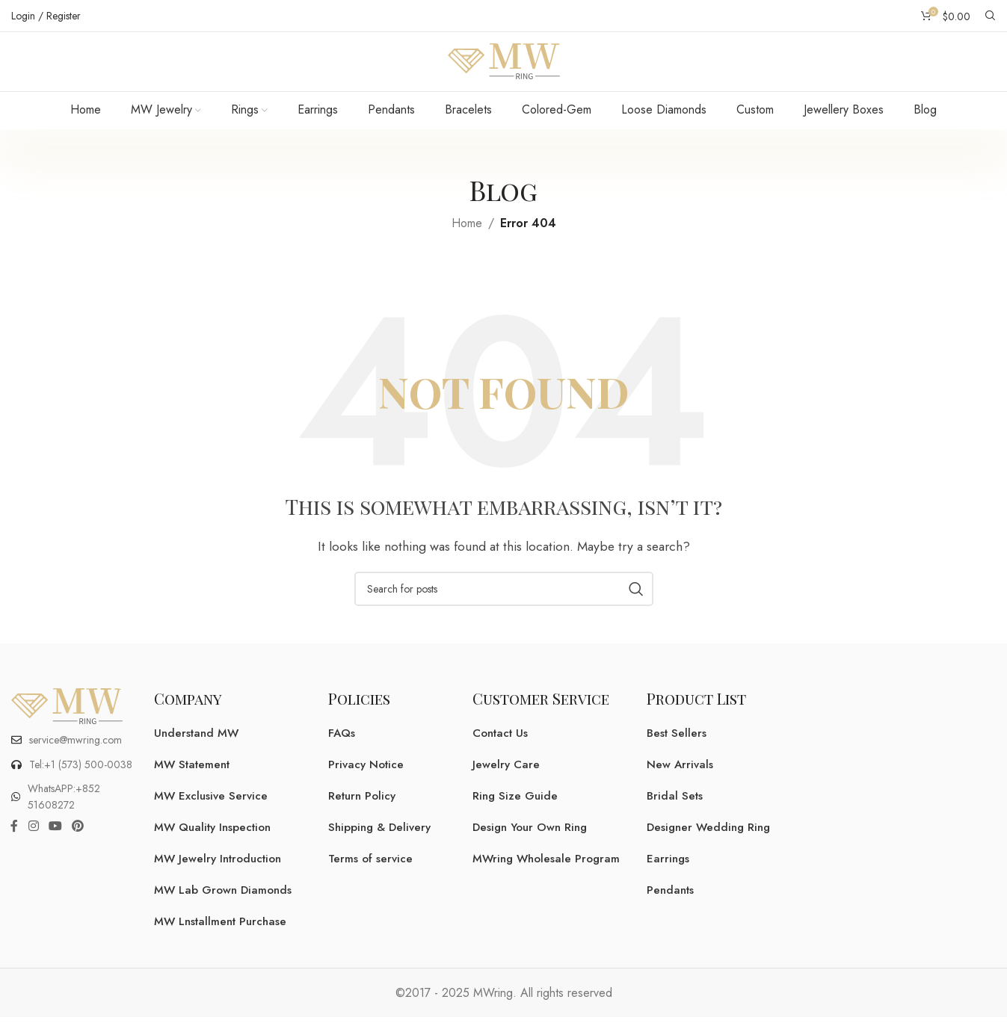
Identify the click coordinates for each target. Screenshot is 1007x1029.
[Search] (990, 16)
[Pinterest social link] (78, 845)
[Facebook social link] (14, 845)
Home (467, 241)
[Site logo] (504, 69)
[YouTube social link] (55, 845)
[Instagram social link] (33, 845)
